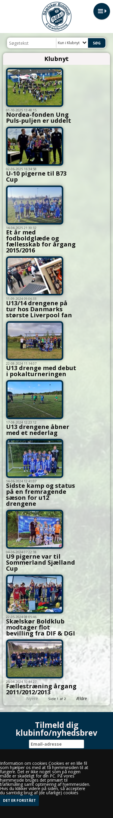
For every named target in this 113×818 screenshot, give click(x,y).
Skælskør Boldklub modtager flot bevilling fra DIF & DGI (40, 627)
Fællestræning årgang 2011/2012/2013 (41, 689)
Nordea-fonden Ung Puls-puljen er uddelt (38, 117)
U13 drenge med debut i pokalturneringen (41, 371)
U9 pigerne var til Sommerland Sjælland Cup (40, 562)
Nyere (28, 698)
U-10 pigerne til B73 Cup (36, 176)
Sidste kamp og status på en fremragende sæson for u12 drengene (40, 494)
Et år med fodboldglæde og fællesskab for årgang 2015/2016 (41, 241)
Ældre (86, 698)
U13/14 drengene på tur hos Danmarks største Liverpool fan (39, 309)
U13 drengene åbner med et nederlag (37, 430)
